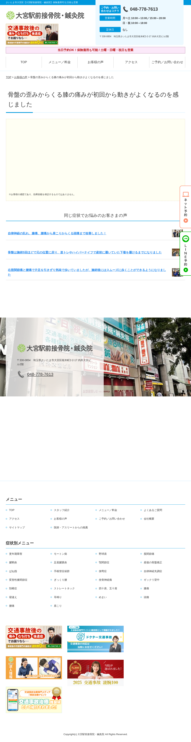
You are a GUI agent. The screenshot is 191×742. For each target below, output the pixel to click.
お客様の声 (96, 62)
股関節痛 (149, 553)
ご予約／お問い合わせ (167, 62)
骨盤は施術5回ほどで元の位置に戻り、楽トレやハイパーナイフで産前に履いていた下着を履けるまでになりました (85, 252)
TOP (24, 62)
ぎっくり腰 (60, 579)
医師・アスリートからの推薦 (71, 527)
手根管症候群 (62, 571)
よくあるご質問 (153, 510)
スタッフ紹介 (62, 510)
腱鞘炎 (13, 562)
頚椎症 (13, 588)
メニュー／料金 (59, 62)
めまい (103, 597)
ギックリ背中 (151, 579)
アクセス (131, 62)
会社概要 (149, 518)
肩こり (58, 605)
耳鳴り (58, 597)
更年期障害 (15, 553)
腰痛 (11, 605)
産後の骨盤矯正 (153, 562)
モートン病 (60, 553)
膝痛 (146, 588)
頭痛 (146, 597)
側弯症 (103, 571)
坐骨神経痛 (105, 579)
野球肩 (103, 553)
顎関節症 (104, 562)
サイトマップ (17, 527)
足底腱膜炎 (60, 562)
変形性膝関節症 (18, 579)
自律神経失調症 (153, 571)
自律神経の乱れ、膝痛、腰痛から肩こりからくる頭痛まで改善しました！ (57, 233)
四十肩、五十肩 (108, 588)
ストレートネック (64, 588)
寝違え (13, 597)
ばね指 (13, 571)
